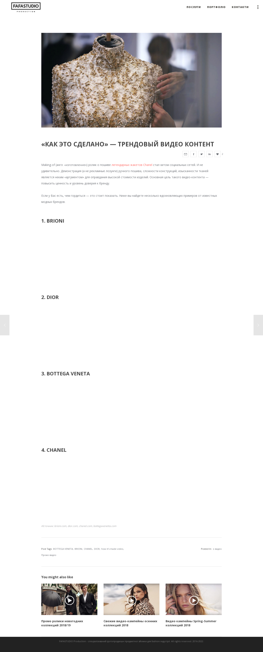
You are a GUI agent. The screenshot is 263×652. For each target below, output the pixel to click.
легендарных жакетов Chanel (132, 165)
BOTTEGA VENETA (63, 548)
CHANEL (88, 548)
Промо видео (48, 555)
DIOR (97, 548)
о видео (217, 548)
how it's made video (112, 548)
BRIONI (78, 548)
